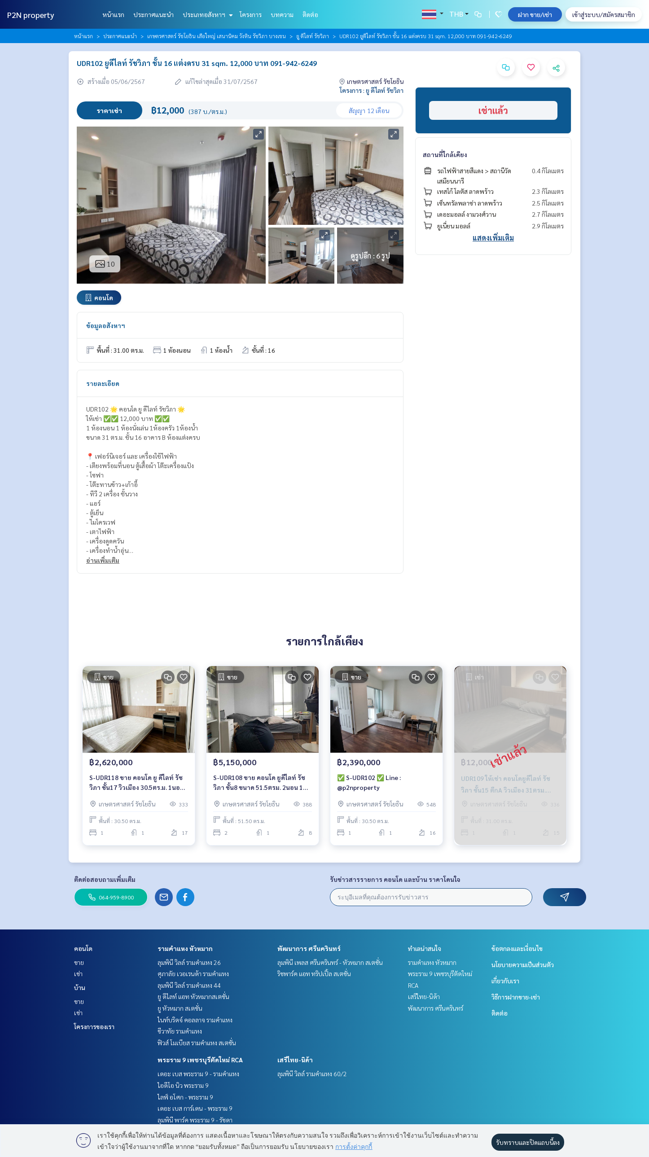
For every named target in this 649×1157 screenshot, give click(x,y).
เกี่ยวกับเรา (505, 981)
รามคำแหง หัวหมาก (185, 948)
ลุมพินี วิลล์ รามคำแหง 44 (189, 985)
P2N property (30, 14)
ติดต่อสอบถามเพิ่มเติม (105, 879)
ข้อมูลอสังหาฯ (105, 325)
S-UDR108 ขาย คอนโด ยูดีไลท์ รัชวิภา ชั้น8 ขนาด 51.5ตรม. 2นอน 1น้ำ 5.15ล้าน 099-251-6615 (262, 783)
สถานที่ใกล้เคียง (445, 154)
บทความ (282, 14)
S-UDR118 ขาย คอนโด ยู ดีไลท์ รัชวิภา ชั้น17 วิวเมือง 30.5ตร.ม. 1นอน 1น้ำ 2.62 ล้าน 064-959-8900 (136, 783)
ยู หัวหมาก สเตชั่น (180, 1008)
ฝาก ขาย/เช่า (535, 14)
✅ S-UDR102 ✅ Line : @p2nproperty (369, 782)
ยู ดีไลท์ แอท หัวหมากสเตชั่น (193, 996)
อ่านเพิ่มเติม (102, 560)
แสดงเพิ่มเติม (493, 237)
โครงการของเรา (94, 1026)
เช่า (78, 973)
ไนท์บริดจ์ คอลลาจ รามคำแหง (195, 1020)
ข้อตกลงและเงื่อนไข (517, 948)
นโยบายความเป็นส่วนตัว (522, 964)
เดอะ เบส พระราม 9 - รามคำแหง (198, 1073)
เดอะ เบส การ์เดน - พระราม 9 (195, 1108)
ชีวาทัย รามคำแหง (180, 1031)
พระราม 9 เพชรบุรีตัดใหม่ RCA (200, 1060)
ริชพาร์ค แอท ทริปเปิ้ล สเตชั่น (314, 973)
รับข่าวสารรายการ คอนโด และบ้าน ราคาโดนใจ (395, 879)
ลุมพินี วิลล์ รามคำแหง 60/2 (312, 1073)
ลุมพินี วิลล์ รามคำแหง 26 (189, 962)
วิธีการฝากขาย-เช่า (515, 997)
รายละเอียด (102, 383)
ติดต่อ (310, 14)
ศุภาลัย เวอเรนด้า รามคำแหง (193, 973)
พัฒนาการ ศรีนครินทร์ (309, 948)
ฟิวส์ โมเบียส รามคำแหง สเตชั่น (197, 1043)
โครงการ (251, 14)
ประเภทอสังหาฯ (207, 14)
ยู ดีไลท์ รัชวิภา (312, 35)
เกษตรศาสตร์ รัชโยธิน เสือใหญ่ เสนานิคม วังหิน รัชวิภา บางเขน (216, 35)
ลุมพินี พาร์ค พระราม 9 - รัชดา (195, 1120)
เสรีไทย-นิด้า (295, 1060)
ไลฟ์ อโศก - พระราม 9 (185, 1097)
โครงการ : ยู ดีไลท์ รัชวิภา (371, 90)
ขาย (79, 962)
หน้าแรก (113, 14)
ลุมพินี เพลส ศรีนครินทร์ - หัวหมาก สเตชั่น (330, 962)
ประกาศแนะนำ (153, 14)
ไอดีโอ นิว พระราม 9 (183, 1085)
